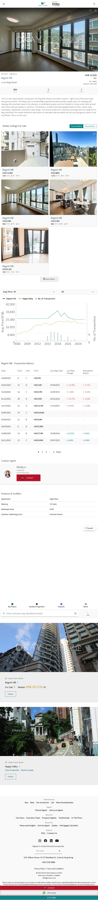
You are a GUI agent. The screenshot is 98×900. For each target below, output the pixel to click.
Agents (49, 807)
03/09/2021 (6, 413)
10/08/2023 (6, 378)
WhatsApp (49, 893)
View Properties (12, 770)
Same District (90, 126)
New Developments (64, 802)
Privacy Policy (39, 869)
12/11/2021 (6, 406)
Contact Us (52, 833)
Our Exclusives (42, 802)
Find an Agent (41, 810)
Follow (10, 694)
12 (93, 68)
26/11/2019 (6, 440)
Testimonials (64, 818)
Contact (49, 887)
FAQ (43, 833)
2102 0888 (49, 897)
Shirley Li (21, 467)
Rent (32, 802)
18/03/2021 (6, 426)
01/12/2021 (6, 399)
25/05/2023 (6, 385)
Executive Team (33, 818)
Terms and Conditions (55, 869)
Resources (49, 822)
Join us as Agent (56, 810)
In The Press (76, 818)
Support (49, 830)
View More (49, 279)
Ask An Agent (44, 825)
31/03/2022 (6, 392)
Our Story (20, 818)
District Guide (27, 770)
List (52, 802)
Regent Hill (8, 169)
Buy (26, 802)
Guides (55, 825)
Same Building (76, 126)
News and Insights (28, 825)
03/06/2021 (6, 419)
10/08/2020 (6, 433)
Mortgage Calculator (69, 825)
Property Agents (49, 818)
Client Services (49, 799)
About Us (49, 815)
